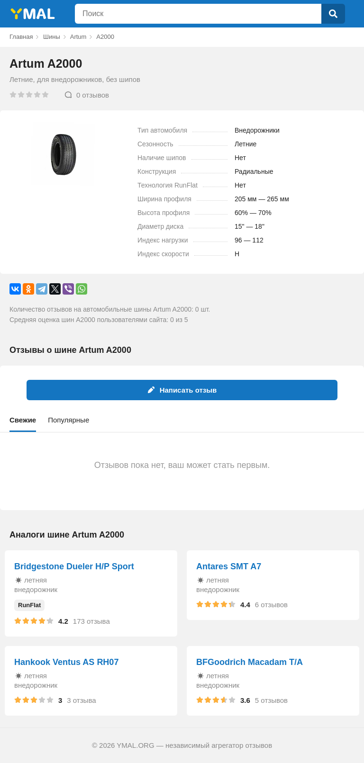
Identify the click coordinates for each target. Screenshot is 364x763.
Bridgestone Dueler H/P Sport (74, 566)
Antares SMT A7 (228, 566)
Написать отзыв (182, 390)
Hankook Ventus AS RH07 (66, 662)
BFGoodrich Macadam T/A (249, 662)
